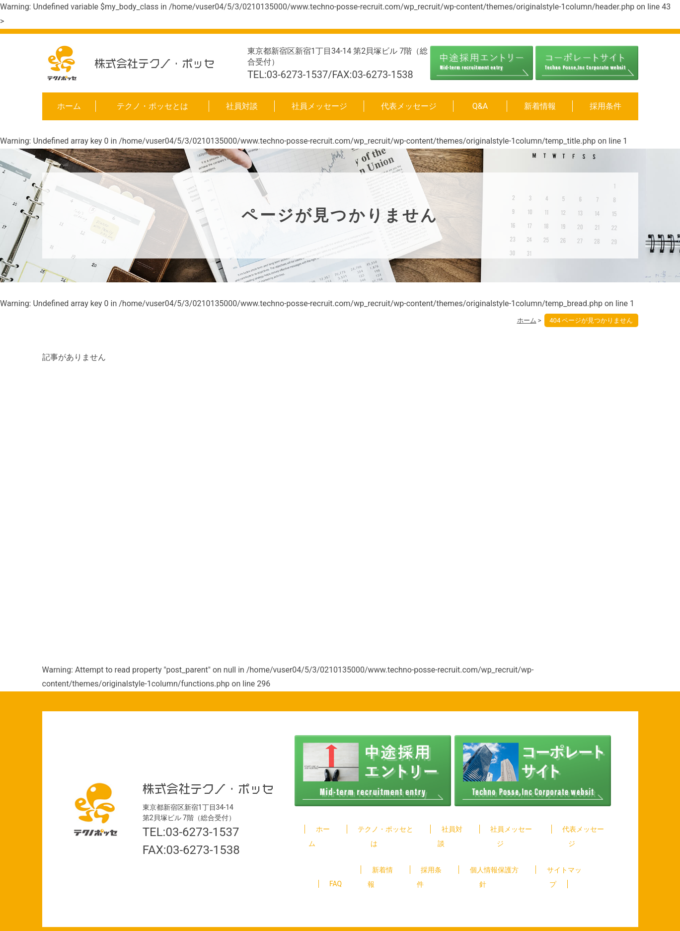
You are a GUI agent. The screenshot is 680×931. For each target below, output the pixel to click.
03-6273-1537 (202, 818)
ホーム (69, 106)
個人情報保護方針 (489, 855)
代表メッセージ (409, 106)
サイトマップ (559, 855)
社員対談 (242, 106)
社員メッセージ (319, 106)
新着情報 (540, 106)
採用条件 (605, 106)
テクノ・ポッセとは (152, 106)
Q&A (480, 106)
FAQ (335, 855)
